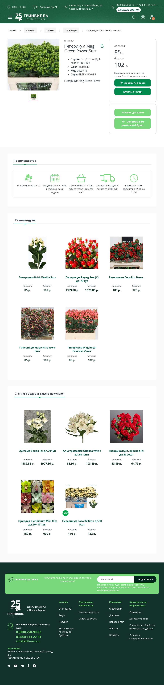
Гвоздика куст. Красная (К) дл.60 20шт (126, 452)
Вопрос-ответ (116, 621)
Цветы (50, 30)
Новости (114, 628)
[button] (134, 17)
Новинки (63, 621)
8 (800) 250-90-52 (125, 4)
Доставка (114, 615)
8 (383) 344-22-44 (28, 637)
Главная (12, 30)
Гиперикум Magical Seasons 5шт (37, 349)
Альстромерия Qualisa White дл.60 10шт (82, 452)
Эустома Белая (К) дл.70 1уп (37, 451)
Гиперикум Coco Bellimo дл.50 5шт (82, 522)
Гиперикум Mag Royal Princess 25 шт (82, 349)
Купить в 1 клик (132, 91)
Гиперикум (71, 30)
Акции (62, 615)
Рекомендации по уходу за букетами (66, 632)
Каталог (30, 30)
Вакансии (114, 634)
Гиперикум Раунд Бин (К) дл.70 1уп (82, 279)
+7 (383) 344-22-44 (146, 4)
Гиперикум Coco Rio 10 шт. (126, 277)
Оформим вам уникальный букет (133, 123)
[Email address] (116, 579)
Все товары (65, 608)
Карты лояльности (89, 612)
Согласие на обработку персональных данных (142, 627)
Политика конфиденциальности (140, 637)
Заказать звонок (128, 9)
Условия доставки (133, 112)
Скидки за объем (88, 618)
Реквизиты (135, 612)
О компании (115, 608)
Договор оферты (138, 618)
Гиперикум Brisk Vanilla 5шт (37, 277)
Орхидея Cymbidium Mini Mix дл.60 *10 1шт (37, 522)
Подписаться (145, 579)
